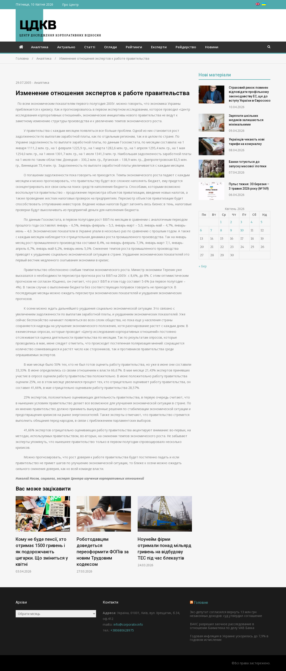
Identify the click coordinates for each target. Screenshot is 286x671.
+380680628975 (122, 630)
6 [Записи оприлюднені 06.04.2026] (201, 230)
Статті (89, 47)
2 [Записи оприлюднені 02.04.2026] (231, 222)
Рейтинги (134, 47)
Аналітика (39, 47)
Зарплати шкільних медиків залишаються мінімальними (246, 120)
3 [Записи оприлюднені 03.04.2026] (241, 222)
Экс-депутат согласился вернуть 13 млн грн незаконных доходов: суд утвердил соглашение (226, 614)
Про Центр (70, 4)
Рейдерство (186, 47)
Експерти (159, 47)
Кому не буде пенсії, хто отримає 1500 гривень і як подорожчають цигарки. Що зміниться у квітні (42, 552)
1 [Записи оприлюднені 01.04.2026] (220, 222)
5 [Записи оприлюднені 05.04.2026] (261, 222)
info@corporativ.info (128, 624)
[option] (42, 535)
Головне (201, 602)
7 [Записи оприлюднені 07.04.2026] (211, 230)
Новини (211, 47)
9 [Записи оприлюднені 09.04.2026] (231, 230)
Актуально (66, 47)
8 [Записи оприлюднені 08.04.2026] (221, 230)
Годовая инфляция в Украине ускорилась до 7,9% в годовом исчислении (229, 638)
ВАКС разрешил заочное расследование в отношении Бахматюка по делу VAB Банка (222, 626)
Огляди (110, 47)
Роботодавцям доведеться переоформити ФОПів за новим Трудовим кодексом (103, 552)
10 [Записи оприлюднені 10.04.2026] (242, 230)
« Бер (203, 266)
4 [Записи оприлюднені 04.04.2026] (252, 222)
